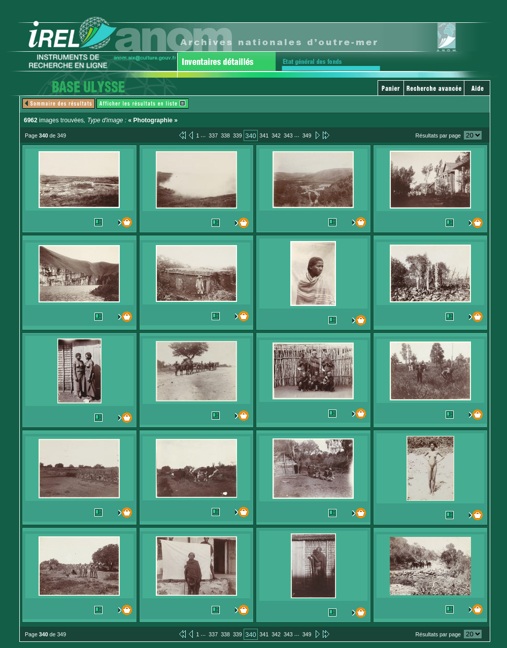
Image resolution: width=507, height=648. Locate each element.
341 (263, 135)
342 (276, 135)
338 (225, 135)
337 (213, 135)
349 (307, 135)
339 (237, 135)
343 (288, 135)
